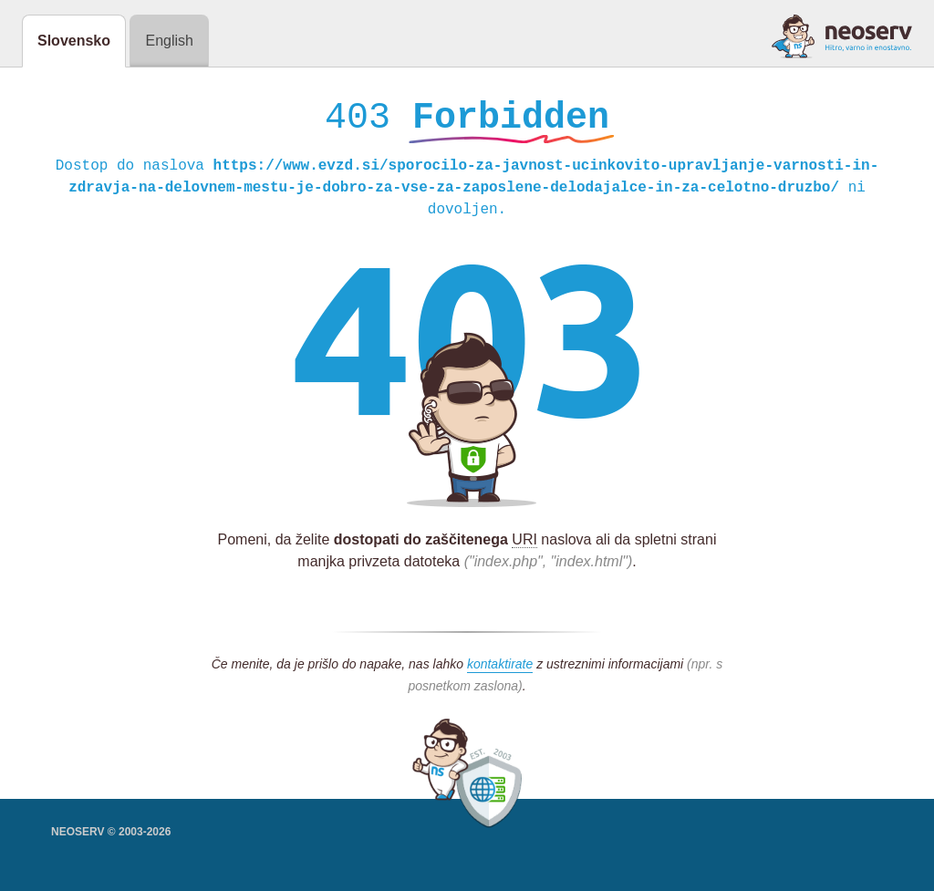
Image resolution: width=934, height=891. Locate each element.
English (168, 40)
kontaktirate (500, 668)
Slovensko (73, 40)
